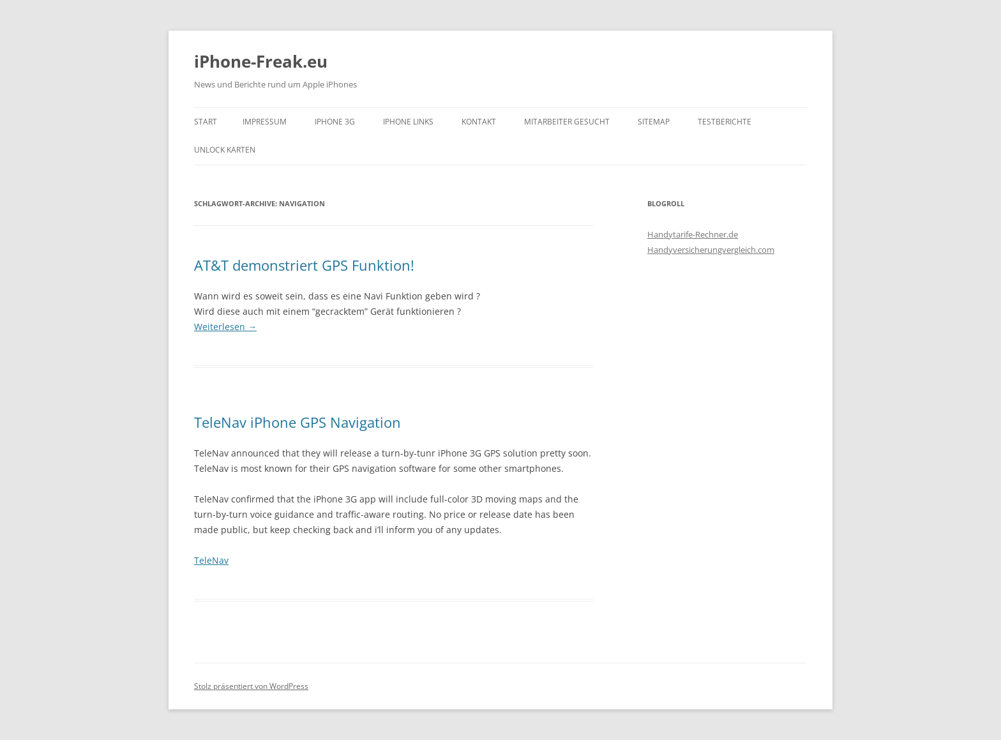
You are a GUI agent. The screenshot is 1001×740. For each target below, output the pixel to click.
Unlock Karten (224, 149)
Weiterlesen (225, 327)
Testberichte (724, 121)
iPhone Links (408, 121)
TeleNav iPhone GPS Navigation (297, 422)
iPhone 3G (335, 121)
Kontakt (479, 121)
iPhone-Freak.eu (260, 61)
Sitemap (654, 121)
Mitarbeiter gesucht (567, 121)
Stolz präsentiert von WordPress (251, 686)
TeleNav (211, 560)
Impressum (265, 121)
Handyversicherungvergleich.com (710, 249)
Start (205, 121)
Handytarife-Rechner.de (692, 234)
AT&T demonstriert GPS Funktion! (304, 265)
